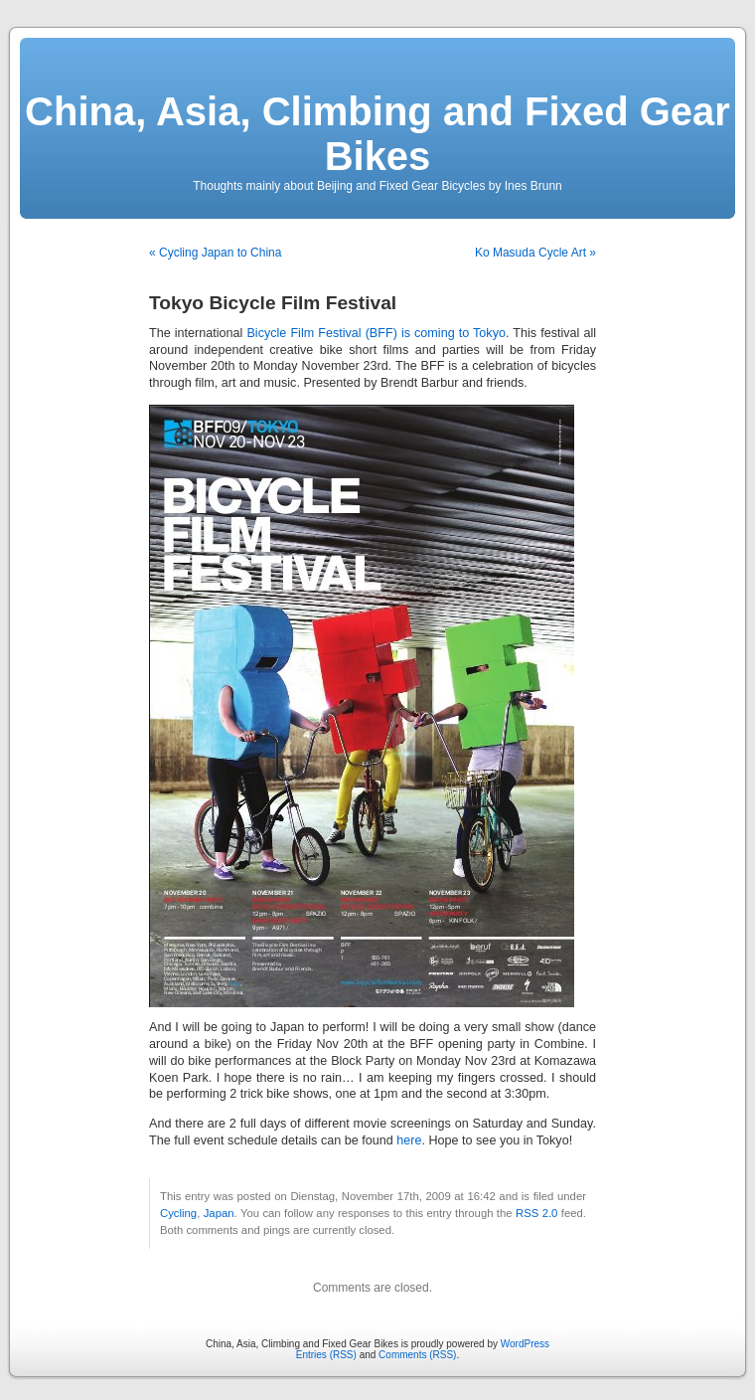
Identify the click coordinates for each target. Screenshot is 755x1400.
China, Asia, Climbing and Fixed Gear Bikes (377, 133)
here (408, 1140)
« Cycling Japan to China (215, 253)
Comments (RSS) (417, 1354)
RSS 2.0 (536, 1213)
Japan (219, 1213)
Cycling (178, 1213)
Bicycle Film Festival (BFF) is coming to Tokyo (376, 333)
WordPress (525, 1343)
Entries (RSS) (326, 1354)
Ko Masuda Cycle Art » (535, 253)
